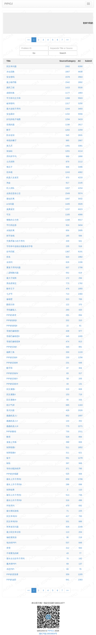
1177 (67, 93)
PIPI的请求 (11, 315)
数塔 (8, 437)
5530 (80, 87)
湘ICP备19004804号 (48, 633)
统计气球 (10, 405)
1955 (80, 288)
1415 (67, 87)
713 (67, 294)
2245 (80, 527)
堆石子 (9, 167)
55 (67, 400)
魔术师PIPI (11, 564)
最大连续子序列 (13, 109)
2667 (80, 140)
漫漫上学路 (11, 442)
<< (28, 40)
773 (67, 283)
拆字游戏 (10, 236)
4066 (80, 214)
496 (80, 500)
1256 (80, 357)
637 (67, 267)
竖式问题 (10, 410)
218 (80, 537)
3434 (80, 225)
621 (80, 453)
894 (80, 315)
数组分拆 (10, 304)
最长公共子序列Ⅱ (14, 500)
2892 (80, 82)
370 (80, 304)
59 (67, 378)
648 (80, 363)
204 (80, 532)
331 (67, 521)
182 (80, 558)
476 (67, 288)
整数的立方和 (12, 220)
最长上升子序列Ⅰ (13, 479)
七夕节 (9, 294)
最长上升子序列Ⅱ (14, 484)
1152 (67, 114)
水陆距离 (10, 230)
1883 (80, 93)
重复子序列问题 (13, 267)
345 (67, 336)
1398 (67, 98)
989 (67, 156)
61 (80, 326)
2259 (80, 130)
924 (67, 225)
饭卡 (8, 458)
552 (67, 273)
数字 (8, 130)
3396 (80, 167)
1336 (80, 262)
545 (67, 135)
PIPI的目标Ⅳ (12, 373)
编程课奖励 (11, 537)
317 (80, 373)
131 (80, 384)
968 (80, 463)
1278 (80, 458)
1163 (80, 405)
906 (67, 167)
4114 (80, 151)
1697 (80, 415)
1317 (67, 103)
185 (67, 236)
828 (67, 527)
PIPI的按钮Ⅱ (11, 326)
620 (67, 257)
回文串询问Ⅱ (12, 521)
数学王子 (10, 288)
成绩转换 (10, 93)
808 (80, 389)
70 (67, 558)
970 (67, 177)
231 (67, 363)
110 (80, 490)
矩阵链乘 (10, 490)
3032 (80, 199)
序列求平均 (11, 156)
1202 (67, 130)
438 (67, 331)
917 (67, 183)
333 (80, 400)
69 (67, 564)
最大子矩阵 (11, 278)
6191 (80, 251)
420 (80, 310)
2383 (80, 580)
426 (67, 410)
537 (67, 542)
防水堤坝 (10, 135)
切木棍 (9, 172)
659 (67, 479)
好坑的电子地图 (13, 119)
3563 (80, 77)
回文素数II (11, 394)
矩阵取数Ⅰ (10, 447)
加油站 (9, 151)
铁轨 (8, 463)
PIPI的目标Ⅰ (11, 347)
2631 (80, 135)
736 (80, 495)
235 (67, 246)
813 (80, 341)
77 (80, 553)
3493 (80, 109)
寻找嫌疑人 (11, 310)
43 (67, 553)
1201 (67, 151)
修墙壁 (9, 299)
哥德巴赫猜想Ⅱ (13, 336)
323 (67, 299)
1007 (67, 188)
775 (67, 426)
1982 (80, 257)
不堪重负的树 (12, 553)
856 (67, 230)
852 (67, 415)
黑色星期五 (11, 283)
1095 (80, 336)
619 (80, 273)
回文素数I (10, 389)
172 (67, 278)
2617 (80, 124)
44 (67, 384)
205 (80, 378)
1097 (67, 199)
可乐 (8, 214)
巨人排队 (10, 188)
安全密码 (10, 77)
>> (67, 40)
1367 (67, 251)
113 (67, 532)
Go (34, 53)
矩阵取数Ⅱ (10, 453)
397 (67, 463)
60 (67, 569)
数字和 (9, 368)
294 (80, 278)
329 (67, 389)
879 (67, 161)
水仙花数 (10, 72)
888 (80, 521)
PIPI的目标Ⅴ (12, 378)
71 (67, 511)
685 (67, 405)
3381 (80, 146)
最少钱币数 (11, 82)
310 (80, 320)
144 (67, 421)
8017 (80, 220)
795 (80, 468)
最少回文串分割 (13, 532)
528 (67, 437)
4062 (80, 172)
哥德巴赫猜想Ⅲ (13, 341)
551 (67, 458)
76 (80, 569)
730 (67, 431)
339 (67, 241)
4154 (80, 188)
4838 (80, 72)
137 (80, 564)
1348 (67, 220)
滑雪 (8, 548)
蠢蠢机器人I (11, 415)
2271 (80, 426)
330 (67, 352)
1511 (80, 431)
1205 (80, 574)
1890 (80, 156)
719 (80, 394)
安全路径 (10, 114)
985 (67, 140)
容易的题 (10, 124)
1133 (80, 352)
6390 (80, 66)
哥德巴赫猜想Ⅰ (12, 331)
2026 (80, 410)
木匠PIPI (10, 569)
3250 (80, 103)
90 (67, 537)
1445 (67, 204)
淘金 (8, 183)
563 (80, 548)
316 (67, 500)
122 (67, 304)
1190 (67, 124)
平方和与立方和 (13, 98)
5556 (80, 114)
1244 (67, 109)
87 (67, 368)
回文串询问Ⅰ (11, 516)
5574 (80, 193)
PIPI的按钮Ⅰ (11, 320)
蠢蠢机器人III (12, 426)
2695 (80, 230)
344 (67, 347)
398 (67, 442)
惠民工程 (10, 87)
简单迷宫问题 (12, 527)
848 (80, 542)
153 (67, 394)
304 (80, 368)
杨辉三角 (10, 352)
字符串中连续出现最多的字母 (19, 246)
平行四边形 (11, 225)
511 (67, 447)
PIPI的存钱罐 (12, 474)
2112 (80, 161)
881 (80, 347)
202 (67, 320)
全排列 (9, 262)
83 (67, 373)
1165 (67, 214)
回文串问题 (11, 66)
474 (67, 341)
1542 (67, 82)
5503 (80, 98)
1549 (67, 193)
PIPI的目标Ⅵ (12, 384)
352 (80, 421)
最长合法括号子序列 (15, 558)
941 (80, 241)
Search (63, 53)
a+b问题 (10, 204)
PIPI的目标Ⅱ (11, 357)
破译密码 (10, 103)
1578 (67, 77)
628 (67, 262)
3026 (80, 204)
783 (80, 516)
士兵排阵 (10, 161)
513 (67, 495)
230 (67, 357)
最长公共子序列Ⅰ (13, 495)
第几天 (9, 146)
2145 (80, 183)
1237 (67, 209)
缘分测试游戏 (12, 511)
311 (67, 453)
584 (80, 236)
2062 (67, 66)
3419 (80, 119)
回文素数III (11, 400)
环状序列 (10, 505)
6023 (80, 209)
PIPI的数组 (11, 431)
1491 (67, 146)
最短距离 (10, 199)
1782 (80, 283)
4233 (80, 177)
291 (67, 315)
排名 (8, 257)
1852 (80, 447)
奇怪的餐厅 (11, 140)
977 (80, 331)
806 (80, 442)
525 (67, 474)
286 (67, 484)
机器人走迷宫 (12, 177)
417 (67, 516)
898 (80, 484)
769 (80, 299)
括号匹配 (10, 251)
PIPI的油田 (11, 580)
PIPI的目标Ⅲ (12, 363)
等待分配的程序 (13, 468)
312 (67, 548)
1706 (80, 267)
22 (67, 326)
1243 (67, 172)
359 (67, 574)
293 (67, 310)
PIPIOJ (8, 3)
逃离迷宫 (10, 209)
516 (80, 246)
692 (80, 505)
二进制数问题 (12, 273)
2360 (80, 294)
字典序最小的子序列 (15, 241)
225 (80, 511)
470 (67, 505)
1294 (67, 119)
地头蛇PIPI (11, 542)
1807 (67, 72)
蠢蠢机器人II (12, 421)
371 (67, 468)
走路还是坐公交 (13, 193)
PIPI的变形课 (12, 574)
